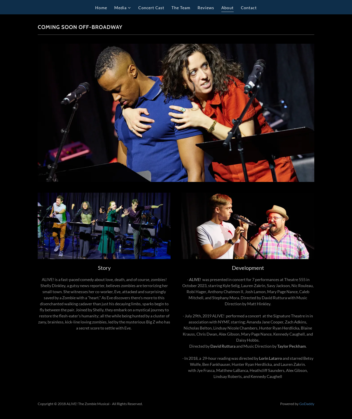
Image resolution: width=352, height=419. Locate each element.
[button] (122, 8)
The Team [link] (181, 7)
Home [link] (101, 7)
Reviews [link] (206, 7)
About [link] (227, 7)
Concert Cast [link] (151, 7)
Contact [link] (249, 7)
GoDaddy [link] (306, 404)
